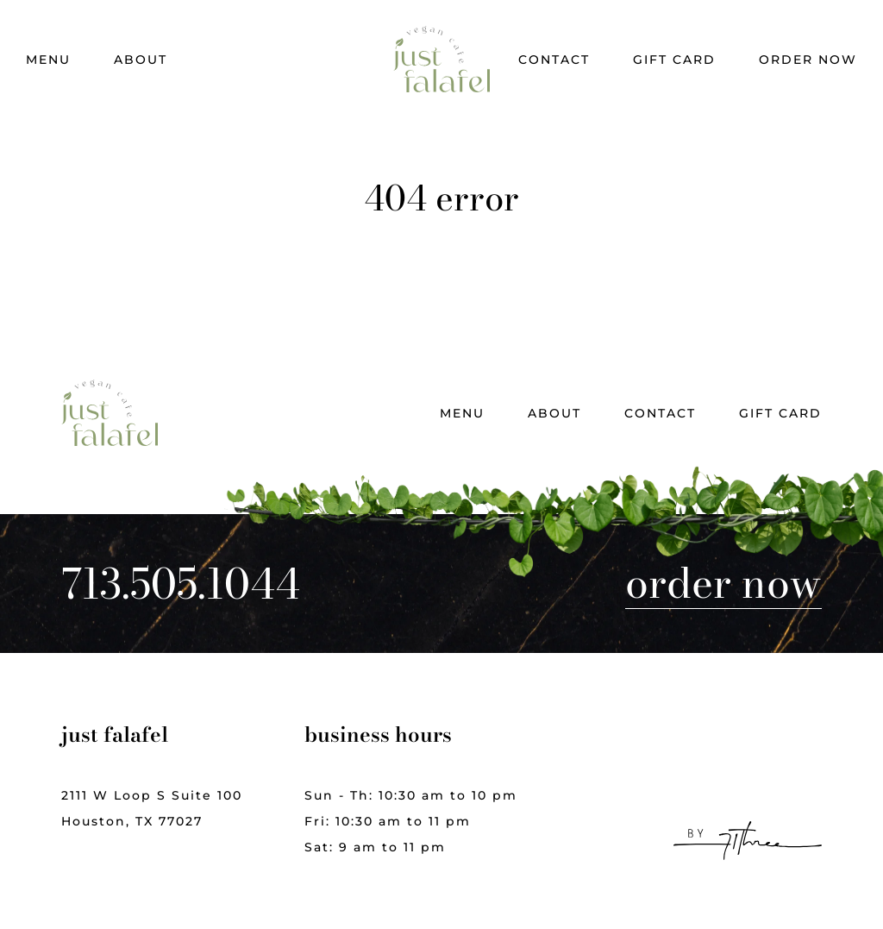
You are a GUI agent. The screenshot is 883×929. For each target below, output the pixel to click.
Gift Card (674, 59)
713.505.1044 (180, 584)
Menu (48, 59)
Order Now (808, 59)
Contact (554, 59)
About (140, 59)
